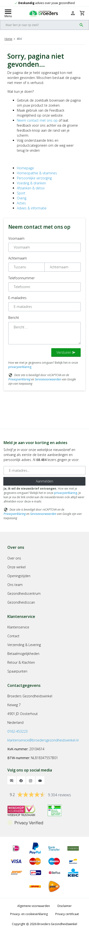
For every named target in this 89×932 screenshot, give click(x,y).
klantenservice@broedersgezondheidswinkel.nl (43, 740)
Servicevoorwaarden (48, 379)
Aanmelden (44, 481)
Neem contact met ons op (37, 120)
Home (8, 39)
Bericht (13, 317)
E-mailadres (17, 297)
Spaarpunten (17, 671)
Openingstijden (18, 576)
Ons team (15, 584)
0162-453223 (17, 731)
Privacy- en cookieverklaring (29, 914)
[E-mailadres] (44, 470)
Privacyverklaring (19, 379)
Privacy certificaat (67, 914)
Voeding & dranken (31, 183)
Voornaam (16, 238)
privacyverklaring (19, 367)
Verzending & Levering (24, 644)
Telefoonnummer (21, 278)
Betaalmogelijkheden (23, 653)
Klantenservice (18, 627)
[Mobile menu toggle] (8, 13)
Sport (21, 193)
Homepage (25, 168)
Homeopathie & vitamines (37, 173)
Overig (21, 198)
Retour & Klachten (21, 662)
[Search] (39, 25)
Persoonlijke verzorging (34, 178)
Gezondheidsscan (21, 602)
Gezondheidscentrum (24, 593)
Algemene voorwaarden (33, 906)
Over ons (14, 558)
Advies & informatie (32, 208)
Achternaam (17, 258)
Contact (13, 636)
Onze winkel (16, 567)
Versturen (65, 352)
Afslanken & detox (31, 188)
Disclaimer (64, 906)
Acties (21, 203)
